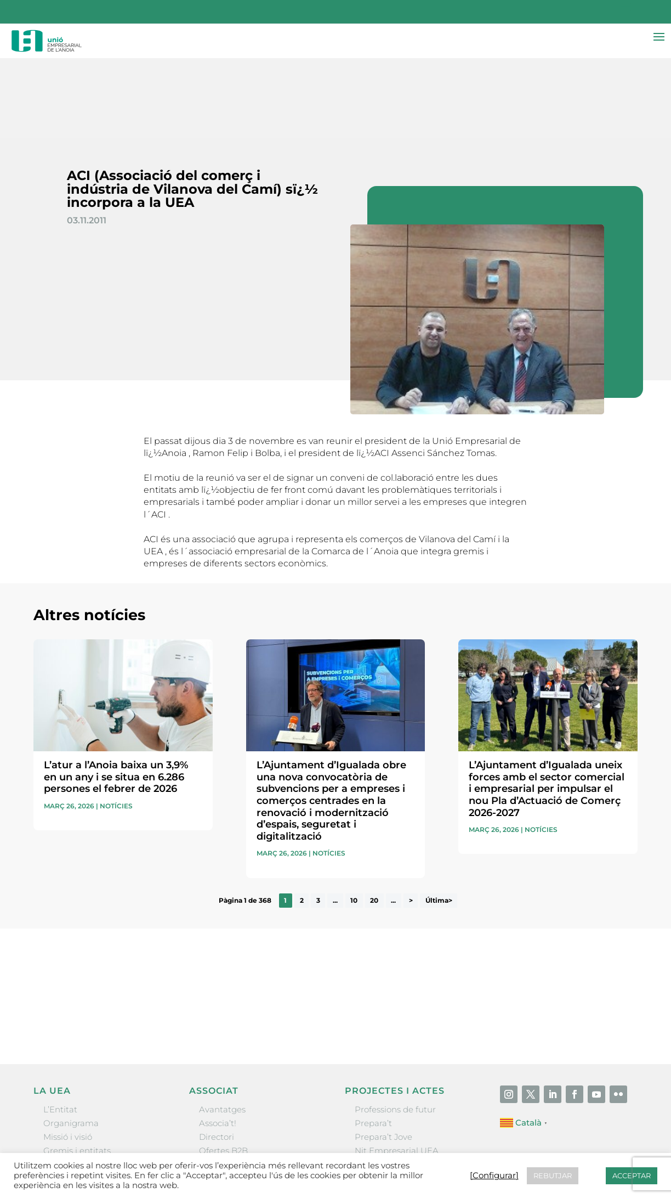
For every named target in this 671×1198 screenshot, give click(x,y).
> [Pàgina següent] (411, 821)
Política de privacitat (461, 1151)
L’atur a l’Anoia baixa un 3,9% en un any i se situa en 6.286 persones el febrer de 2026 (116, 698)
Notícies (116, 727)
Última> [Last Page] (438, 821)
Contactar (346, 1151)
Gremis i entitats (77, 1071)
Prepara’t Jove (383, 1058)
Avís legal (393, 1151)
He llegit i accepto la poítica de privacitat (480, 924)
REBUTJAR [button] (552, 1175)
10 (353, 821)
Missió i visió (67, 1058)
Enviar (612, 942)
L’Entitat (60, 1030)
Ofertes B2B (223, 1071)
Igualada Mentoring (395, 1099)
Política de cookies (548, 1151)
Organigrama (71, 1044)
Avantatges (222, 1030)
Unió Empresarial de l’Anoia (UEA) (100, 1151)
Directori (216, 1058)
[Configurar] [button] (613, 1151)
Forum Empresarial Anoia (407, 1085)
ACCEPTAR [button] (631, 1175)
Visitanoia (374, 1113)
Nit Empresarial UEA (397, 1071)
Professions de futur (395, 1030)
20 (374, 821)
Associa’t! (217, 1044)
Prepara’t (373, 1044)
